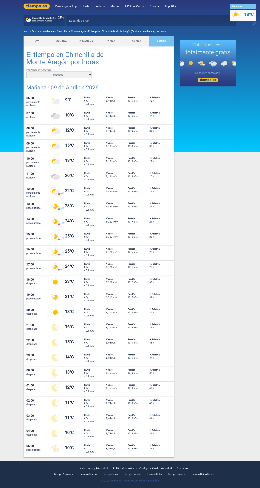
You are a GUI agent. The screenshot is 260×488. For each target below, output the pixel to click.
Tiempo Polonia (176, 474)
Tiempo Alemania (64, 474)
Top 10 (171, 6)
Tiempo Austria (88, 474)
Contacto (182, 468)
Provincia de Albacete (43, 31)
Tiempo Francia (132, 474)
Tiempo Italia (154, 474)
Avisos (100, 6)
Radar (86, 6)
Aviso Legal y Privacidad (94, 468)
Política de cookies (123, 468)
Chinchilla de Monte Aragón (71, 31)
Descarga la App (66, 6)
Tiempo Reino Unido (202, 474)
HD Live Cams (134, 6)
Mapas (115, 6)
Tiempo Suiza (110, 474)
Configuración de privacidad (155, 468)
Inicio (26, 31)
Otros (154, 6)
